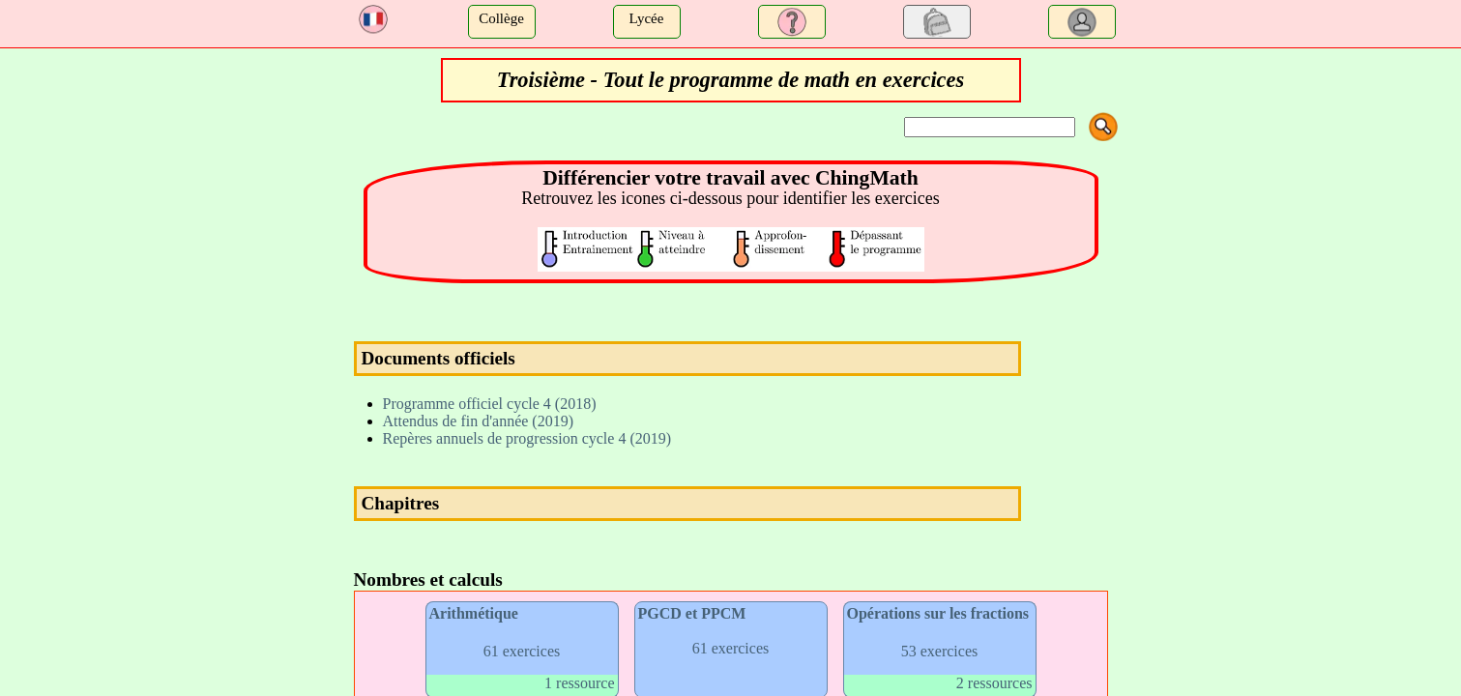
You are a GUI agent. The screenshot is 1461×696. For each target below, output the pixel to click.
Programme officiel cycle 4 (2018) (490, 403)
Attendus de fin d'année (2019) (478, 421)
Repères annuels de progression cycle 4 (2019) (527, 438)
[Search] (989, 127)
